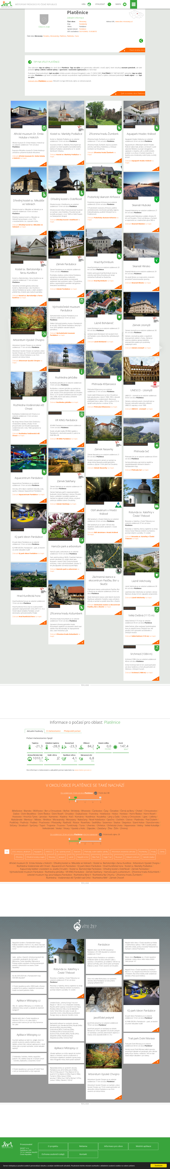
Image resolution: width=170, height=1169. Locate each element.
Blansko (27, 810)
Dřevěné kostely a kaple (20, 193)
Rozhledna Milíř (100, 877)
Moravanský (54, 36)
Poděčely (14, 822)
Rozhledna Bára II (82, 874)
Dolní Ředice (44, 813)
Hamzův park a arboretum (117, 871)
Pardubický (83, 24)
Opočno (110, 819)
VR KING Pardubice (75, 871)
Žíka (110, 828)
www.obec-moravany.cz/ (124, 21)
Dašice (16, 813)
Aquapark (16, 471)
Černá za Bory (127, 810)
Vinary (66, 828)
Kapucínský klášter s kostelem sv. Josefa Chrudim (44, 868)
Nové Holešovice (97, 819)
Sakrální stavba (17, 262)
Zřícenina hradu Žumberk (129, 874)
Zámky (54, 257)
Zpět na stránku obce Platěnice (133, 93)
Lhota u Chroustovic (131, 816)
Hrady (16, 589)
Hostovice (17, 816)
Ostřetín (120, 819)
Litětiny (153, 816)
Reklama (83, 1146)
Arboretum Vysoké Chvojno (146, 863)
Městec (37, 819)
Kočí (71, 816)
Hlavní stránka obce (137, 50)
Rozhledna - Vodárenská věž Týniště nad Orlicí (68, 877)
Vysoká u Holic (78, 828)
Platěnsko (70, 36)
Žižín (116, 828)
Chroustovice (150, 810)
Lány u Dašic (114, 816)
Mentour (28, 819)
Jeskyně (62, 857)
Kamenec (53, 816)
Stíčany (13, 825)
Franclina (93, 813)
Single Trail (107, 857)
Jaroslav (43, 816)
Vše (7, 851)
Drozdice (69, 813)
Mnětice (47, 819)
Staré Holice (138, 822)
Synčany (34, 825)
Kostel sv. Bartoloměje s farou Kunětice (112, 863)
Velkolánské (48, 828)
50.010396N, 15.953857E (88, 31)
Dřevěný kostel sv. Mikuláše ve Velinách (73, 863)
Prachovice (44, 822)
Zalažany (101, 828)
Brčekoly (75, 810)
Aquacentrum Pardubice (64, 866)
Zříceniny (54, 606)
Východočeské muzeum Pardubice (26, 871)
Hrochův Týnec (30, 816)
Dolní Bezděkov (28, 813)
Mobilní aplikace (143, 1146)
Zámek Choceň (116, 877)
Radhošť (67, 822)
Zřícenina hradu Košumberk (145, 871)
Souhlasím (159, 1165)
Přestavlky (56, 822)
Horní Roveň (150, 813)
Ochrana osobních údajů (53, 1154)
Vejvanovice (129, 825)
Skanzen (92, 190)
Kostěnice (90, 816)
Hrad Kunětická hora (113, 866)
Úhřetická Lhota (114, 825)
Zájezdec (91, 828)
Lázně (92, 316)
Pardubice (82, 29)
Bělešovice (17, 810)
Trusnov (61, 825)
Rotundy (129, 505)
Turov (77, 36)
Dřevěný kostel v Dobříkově (116, 868)
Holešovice (105, 813)
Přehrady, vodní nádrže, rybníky (98, 377)
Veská (59, 828)
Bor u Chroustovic (53, 810)
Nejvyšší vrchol (129, 608)
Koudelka (101, 816)
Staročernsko (152, 822)
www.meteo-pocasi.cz (82, 770)
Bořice (66, 810)
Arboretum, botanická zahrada (22, 333)
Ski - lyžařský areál (131, 198)
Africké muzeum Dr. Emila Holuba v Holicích (30, 863)
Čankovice (97, 810)
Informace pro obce (113, 1146)
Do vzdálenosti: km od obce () (74, 834)
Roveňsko (85, 822)
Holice (115, 813)
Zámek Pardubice (140, 868)
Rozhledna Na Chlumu (103, 874)
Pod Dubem (151, 819)
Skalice (117, 822)
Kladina (63, 816)
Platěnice (77, 12)
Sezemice (107, 822)
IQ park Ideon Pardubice (89, 866)
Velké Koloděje (152, 825)
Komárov (79, 816)
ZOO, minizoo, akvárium (95, 503)
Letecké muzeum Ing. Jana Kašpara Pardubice (49, 874)
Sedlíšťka (96, 822)
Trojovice (51, 825)
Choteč (139, 810)
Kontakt (83, 1154)
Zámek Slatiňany (94, 871)
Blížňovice (38, 810)
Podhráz (24, 822)
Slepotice (126, 822)
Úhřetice (101, 825)
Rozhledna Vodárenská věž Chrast (33, 866)
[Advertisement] (85, 702)
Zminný (124, 828)
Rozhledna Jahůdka (54, 871)
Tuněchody (72, 825)
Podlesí (33, 822)
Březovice (85, 810)
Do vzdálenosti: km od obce (77, 793)
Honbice (124, 813)
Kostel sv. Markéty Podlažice (138, 866)
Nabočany (82, 819)
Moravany (82, 21)
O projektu (53, 1146)
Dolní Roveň (57, 813)
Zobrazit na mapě (28, 494)
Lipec (145, 816)
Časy (106, 810)
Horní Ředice (135, 813)
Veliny (140, 825)
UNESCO (129, 318)
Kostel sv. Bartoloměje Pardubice (85, 868)
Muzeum (17, 127)
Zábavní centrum (17, 530)
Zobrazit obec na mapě (40, 81)
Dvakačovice (81, 813)
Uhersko (91, 825)
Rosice (76, 822)
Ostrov (129, 819)
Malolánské (16, 819)
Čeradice (46, 36)
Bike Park (95, 857)
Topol (42, 825)
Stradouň (23, 825)
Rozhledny (17, 398)
